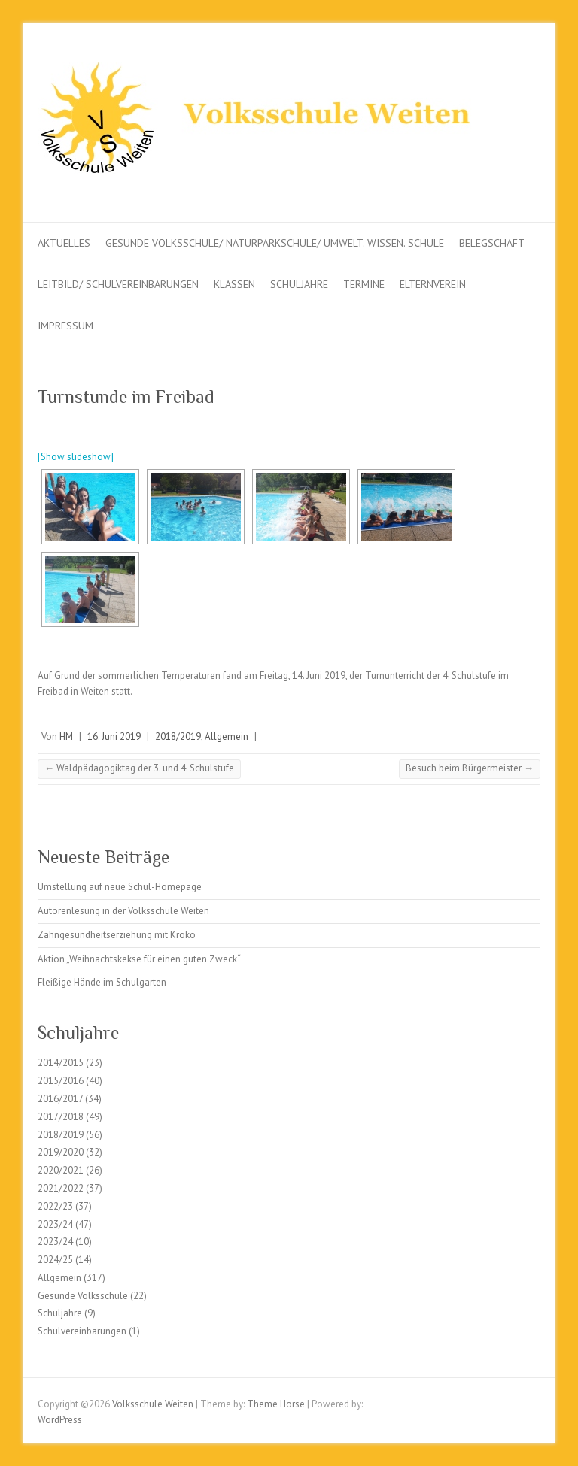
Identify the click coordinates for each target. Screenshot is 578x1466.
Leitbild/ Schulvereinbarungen (118, 284)
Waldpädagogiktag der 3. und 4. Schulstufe (139, 768)
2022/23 (55, 1206)
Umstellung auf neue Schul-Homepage (120, 886)
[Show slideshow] (76, 456)
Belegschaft (492, 243)
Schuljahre (299, 284)
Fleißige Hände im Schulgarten (102, 982)
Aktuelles (64, 243)
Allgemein (226, 736)
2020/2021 (61, 1170)
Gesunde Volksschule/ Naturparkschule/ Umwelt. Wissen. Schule (274, 243)
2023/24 (55, 1224)
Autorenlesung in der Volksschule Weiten (123, 910)
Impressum (65, 325)
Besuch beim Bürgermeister (470, 768)
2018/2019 (178, 736)
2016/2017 (60, 1098)
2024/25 (55, 1259)
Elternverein (433, 284)
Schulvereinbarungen (82, 1331)
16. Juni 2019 (114, 736)
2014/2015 (61, 1062)
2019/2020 (61, 1152)
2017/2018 (61, 1116)
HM (66, 736)
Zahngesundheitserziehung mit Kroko (117, 934)
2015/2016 (61, 1080)
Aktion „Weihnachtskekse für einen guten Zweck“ (139, 959)
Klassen (234, 284)
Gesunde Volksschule (83, 1295)
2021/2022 (61, 1188)
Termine (364, 284)
